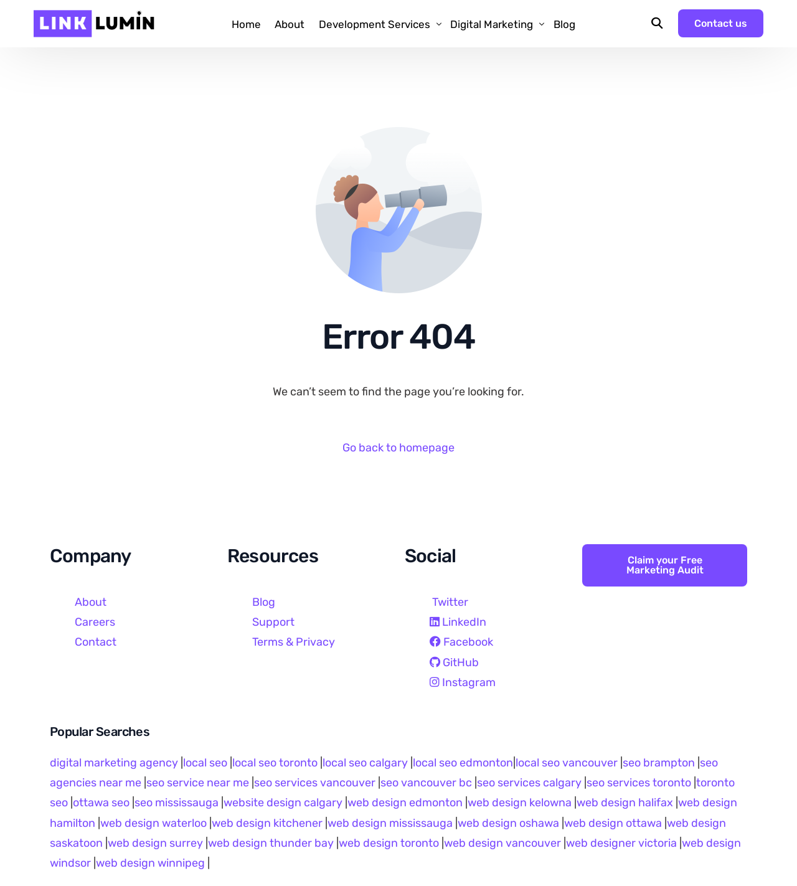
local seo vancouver (567, 763)
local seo (205, 763)
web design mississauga (390, 823)
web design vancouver (502, 843)
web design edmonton (405, 802)
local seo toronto (275, 763)
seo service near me (197, 782)
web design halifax (625, 802)
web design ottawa (613, 823)
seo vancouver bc (426, 782)
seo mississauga (176, 802)
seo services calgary (529, 782)
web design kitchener (267, 823)
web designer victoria (621, 843)
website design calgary (283, 802)
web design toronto (389, 843)
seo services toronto (640, 782)
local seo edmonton (463, 763)
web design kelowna (520, 802)
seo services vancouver (314, 782)
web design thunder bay (271, 843)
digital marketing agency (114, 763)
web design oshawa (508, 823)
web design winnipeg (150, 863)
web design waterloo (153, 823)
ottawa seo (101, 802)
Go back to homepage (398, 448)
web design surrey (155, 843)
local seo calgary (365, 763)
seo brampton (659, 763)
